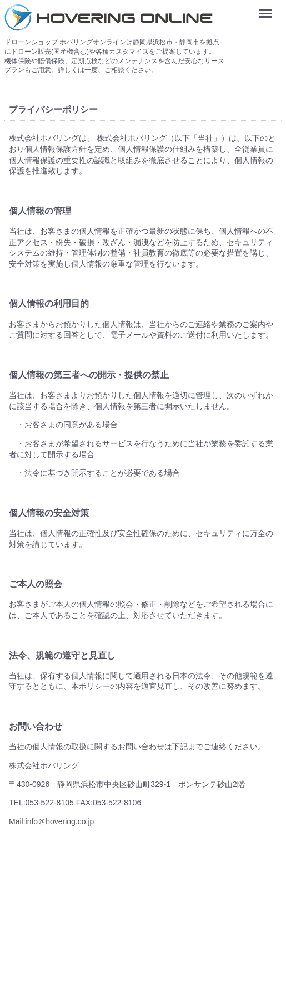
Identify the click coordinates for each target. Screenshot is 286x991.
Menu (268, 9)
